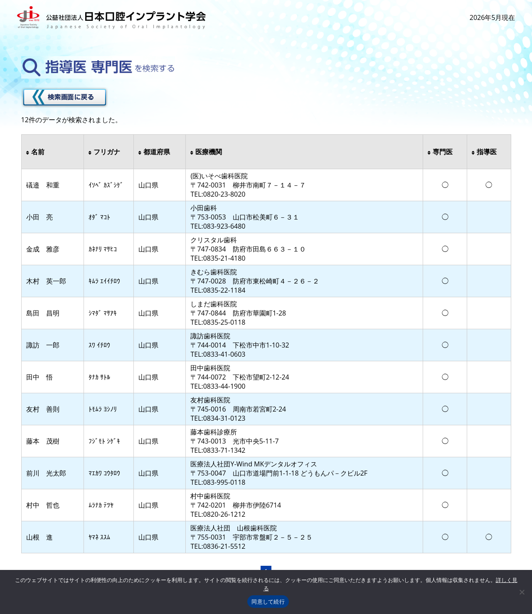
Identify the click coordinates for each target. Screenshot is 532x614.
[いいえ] (521, 592)
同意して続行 (268, 602)
